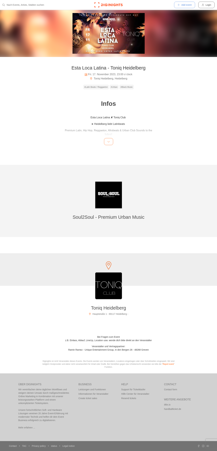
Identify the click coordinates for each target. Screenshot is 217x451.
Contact (13, 446)
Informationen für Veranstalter (93, 394)
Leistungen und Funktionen (92, 389)
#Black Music (126, 87)
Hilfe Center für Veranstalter (135, 394)
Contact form (170, 389)
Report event (168, 364)
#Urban (114, 87)
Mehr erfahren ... (26, 427)
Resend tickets (128, 398)
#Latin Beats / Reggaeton (96, 87)
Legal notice (68, 446)
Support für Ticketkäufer (133, 389)
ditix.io (167, 404)
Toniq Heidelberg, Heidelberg (108, 78)
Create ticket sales (88, 398)
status (54, 446)
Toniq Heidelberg (108, 308)
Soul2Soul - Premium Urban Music (109, 217)
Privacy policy (39, 446)
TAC (24, 446)
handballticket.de (172, 409)
